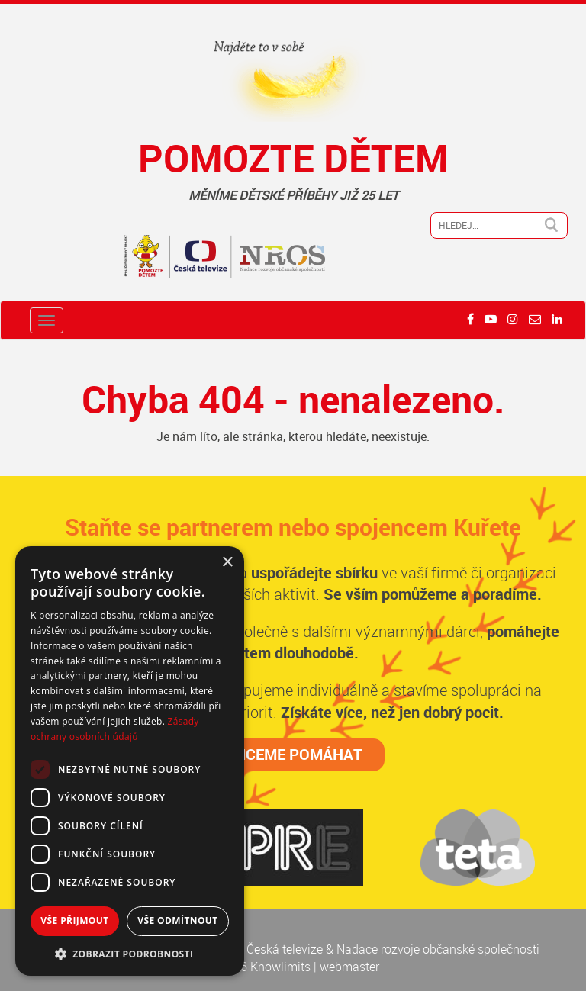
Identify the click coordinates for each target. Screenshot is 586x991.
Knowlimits (280, 966)
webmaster (349, 966)
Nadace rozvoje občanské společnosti (437, 949)
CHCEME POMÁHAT (293, 754)
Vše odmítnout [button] (177, 920)
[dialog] (129, 761)
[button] (130, 953)
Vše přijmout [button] (74, 920)
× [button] (227, 562)
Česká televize (286, 949)
